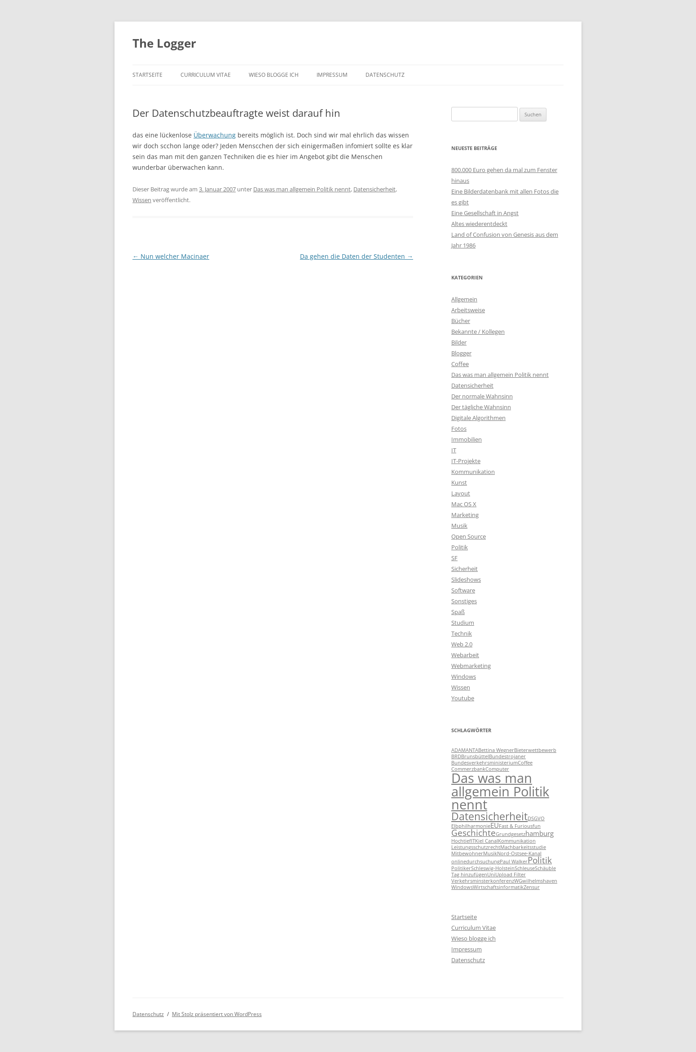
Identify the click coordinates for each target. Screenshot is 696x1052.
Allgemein (464, 299)
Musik (459, 526)
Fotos (459, 428)
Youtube (462, 698)
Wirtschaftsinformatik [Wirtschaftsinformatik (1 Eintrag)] (498, 887)
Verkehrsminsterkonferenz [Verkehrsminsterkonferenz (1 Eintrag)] (482, 881)
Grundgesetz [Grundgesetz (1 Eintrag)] (510, 834)
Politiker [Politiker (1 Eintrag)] (461, 868)
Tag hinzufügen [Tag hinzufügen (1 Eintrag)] (469, 874)
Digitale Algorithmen (478, 418)
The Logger (164, 43)
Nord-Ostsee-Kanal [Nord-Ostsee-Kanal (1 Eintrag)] (519, 853)
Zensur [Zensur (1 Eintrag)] (532, 887)
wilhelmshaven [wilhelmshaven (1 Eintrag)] (539, 881)
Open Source (468, 536)
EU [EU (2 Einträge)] (494, 825)
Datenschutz (385, 75)
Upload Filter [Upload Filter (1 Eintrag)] (510, 874)
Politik (459, 547)
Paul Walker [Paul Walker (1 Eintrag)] (514, 861)
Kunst (459, 482)
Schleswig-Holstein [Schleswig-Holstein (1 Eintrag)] (493, 868)
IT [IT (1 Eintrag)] (473, 841)
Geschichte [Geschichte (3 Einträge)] (473, 832)
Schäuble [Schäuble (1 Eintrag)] (545, 868)
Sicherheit (464, 569)
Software (463, 590)
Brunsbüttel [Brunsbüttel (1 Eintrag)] (475, 756)
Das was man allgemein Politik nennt (302, 189)
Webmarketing (471, 666)
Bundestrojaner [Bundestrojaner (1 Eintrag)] (507, 756)
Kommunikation (473, 472)
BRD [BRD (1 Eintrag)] (456, 756)
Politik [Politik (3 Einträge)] (540, 860)
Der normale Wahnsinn (482, 396)
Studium (462, 623)
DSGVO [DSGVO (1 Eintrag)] (536, 818)
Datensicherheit (374, 189)
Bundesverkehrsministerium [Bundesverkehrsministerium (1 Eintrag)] (484, 763)
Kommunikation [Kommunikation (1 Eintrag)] (517, 841)
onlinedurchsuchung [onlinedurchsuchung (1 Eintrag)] (475, 861)
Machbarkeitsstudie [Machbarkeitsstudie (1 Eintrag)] (523, 847)
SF (454, 558)
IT (453, 450)
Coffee (460, 364)
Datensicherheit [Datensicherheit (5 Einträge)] (489, 816)
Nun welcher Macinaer (170, 256)
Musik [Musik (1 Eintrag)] (490, 853)
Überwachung (215, 135)
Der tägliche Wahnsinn (481, 407)
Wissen (141, 200)
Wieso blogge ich (274, 75)
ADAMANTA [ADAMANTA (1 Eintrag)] (464, 750)
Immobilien (466, 439)
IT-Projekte (465, 461)
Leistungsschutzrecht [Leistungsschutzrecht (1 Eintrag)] (475, 847)
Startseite (147, 75)
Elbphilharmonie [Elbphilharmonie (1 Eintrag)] (470, 826)
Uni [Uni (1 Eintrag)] (491, 874)
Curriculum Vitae (206, 75)
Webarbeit (465, 655)
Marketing (465, 515)
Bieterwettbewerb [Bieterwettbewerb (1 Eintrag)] (535, 750)
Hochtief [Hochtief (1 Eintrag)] (461, 841)
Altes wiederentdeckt (479, 224)
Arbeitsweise (468, 310)
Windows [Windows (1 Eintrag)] (462, 887)
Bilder (459, 342)
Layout (460, 493)
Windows (463, 676)
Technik (461, 633)
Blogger (461, 353)
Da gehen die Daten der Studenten (356, 256)
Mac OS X (463, 504)
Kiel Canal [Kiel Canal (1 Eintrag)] (486, 841)
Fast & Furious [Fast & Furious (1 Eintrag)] (516, 826)
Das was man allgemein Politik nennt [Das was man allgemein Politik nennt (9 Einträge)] (500, 791)
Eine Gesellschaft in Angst (485, 213)
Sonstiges (464, 601)
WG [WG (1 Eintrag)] (518, 881)
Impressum (332, 75)
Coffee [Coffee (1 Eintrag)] (525, 763)
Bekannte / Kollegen (478, 331)
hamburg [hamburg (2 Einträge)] (539, 833)
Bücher (460, 321)
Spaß (458, 612)
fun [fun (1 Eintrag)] (537, 826)
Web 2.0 (461, 644)
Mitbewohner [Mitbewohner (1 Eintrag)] (467, 853)
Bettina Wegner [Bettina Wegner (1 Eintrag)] (496, 750)
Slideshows (466, 579)
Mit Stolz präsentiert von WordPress (217, 1014)
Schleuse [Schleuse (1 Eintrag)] (525, 868)
